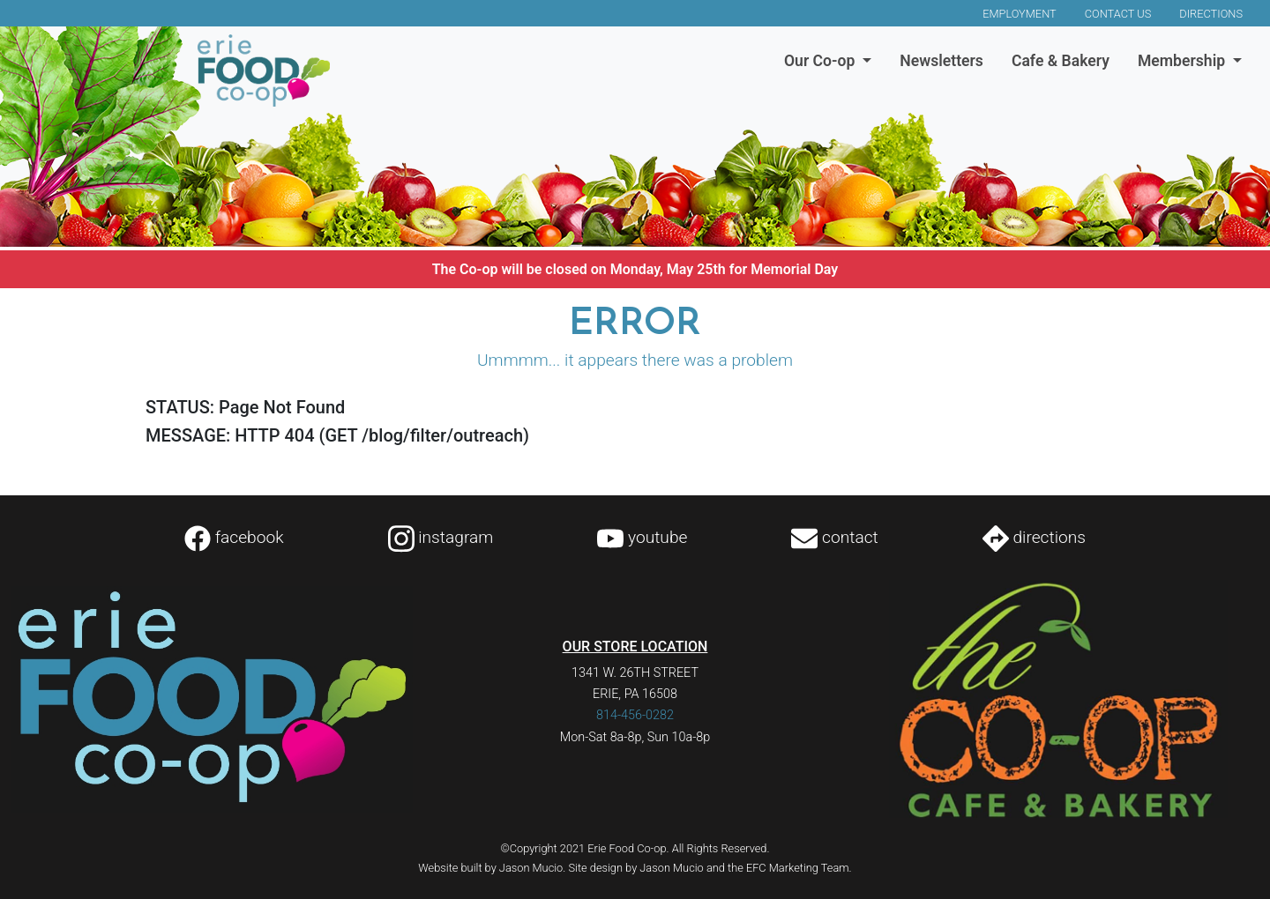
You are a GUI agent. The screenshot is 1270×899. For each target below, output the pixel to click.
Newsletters (941, 61)
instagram (441, 537)
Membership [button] (1183, 61)
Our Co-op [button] (821, 61)
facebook (234, 537)
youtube (642, 537)
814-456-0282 (635, 715)
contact (834, 537)
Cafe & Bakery (1060, 61)
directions (1034, 537)
